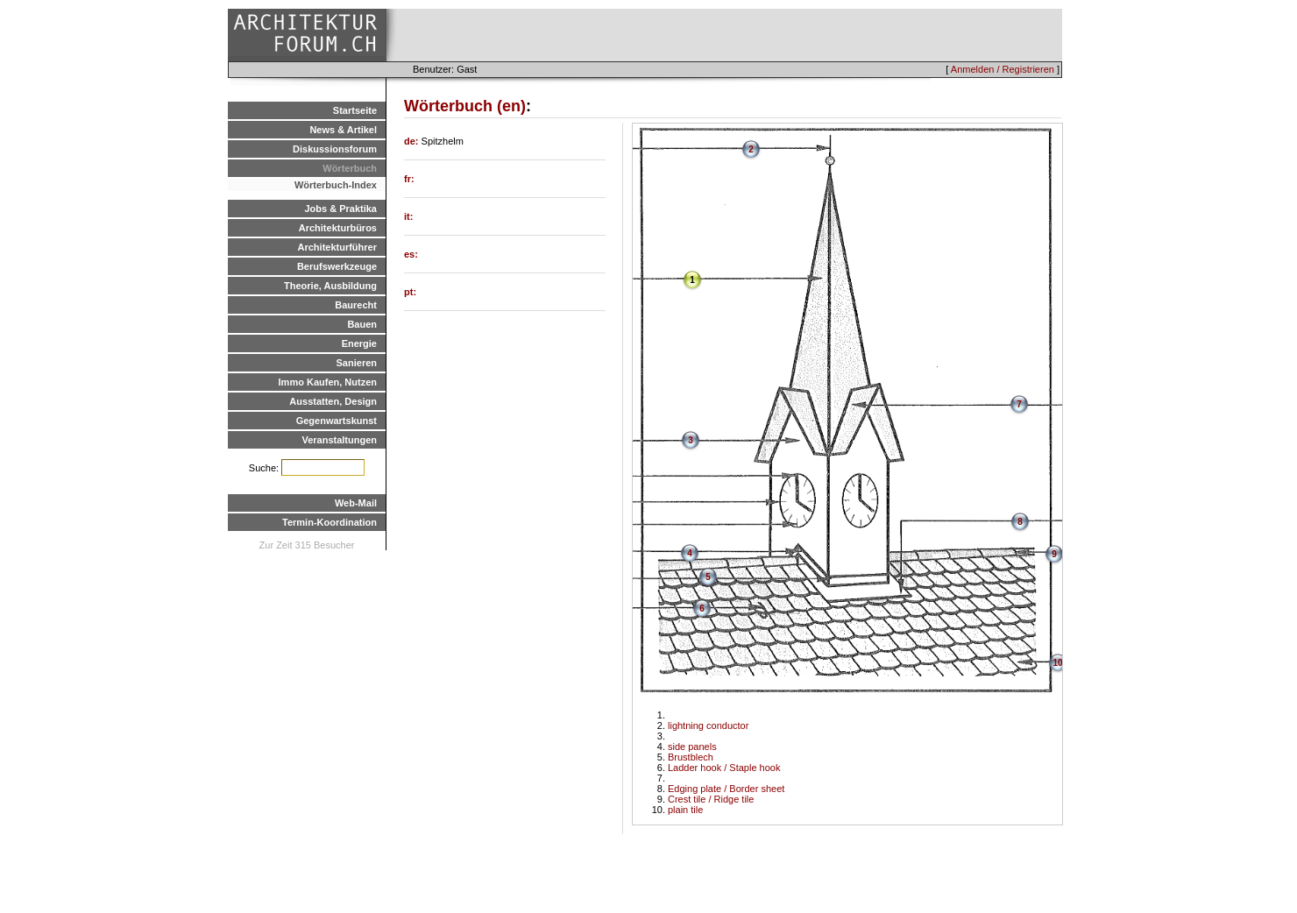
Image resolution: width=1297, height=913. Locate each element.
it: (408, 216)
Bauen (362, 324)
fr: (409, 178)
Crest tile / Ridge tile (711, 799)
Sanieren (357, 362)
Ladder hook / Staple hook (724, 767)
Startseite (355, 110)
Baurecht (356, 305)
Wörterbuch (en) (465, 106)
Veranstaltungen (339, 440)
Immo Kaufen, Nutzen (328, 382)
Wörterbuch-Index (335, 185)
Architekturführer (337, 247)
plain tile (685, 809)
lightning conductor (708, 725)
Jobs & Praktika (340, 208)
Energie (359, 343)
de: (413, 141)
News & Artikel (343, 129)
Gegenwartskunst (336, 420)
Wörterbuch (349, 168)
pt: (410, 292)
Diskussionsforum (335, 149)
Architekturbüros (338, 228)
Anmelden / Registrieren (1002, 69)
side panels (692, 746)
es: (411, 254)
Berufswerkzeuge (337, 266)
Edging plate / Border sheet (726, 788)
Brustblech (690, 757)
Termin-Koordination (329, 522)
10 (1057, 663)
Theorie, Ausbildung (330, 285)
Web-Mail (356, 503)
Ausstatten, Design (333, 401)
